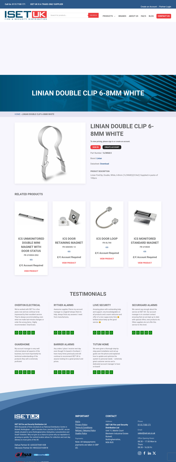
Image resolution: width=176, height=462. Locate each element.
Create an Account (149, 2)
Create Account (112, 89)
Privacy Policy (81, 367)
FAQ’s (143, 10)
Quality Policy (81, 376)
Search (93, 10)
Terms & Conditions (83, 370)
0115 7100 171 (144, 367)
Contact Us (164, 10)
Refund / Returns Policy (85, 373)
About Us (133, 10)
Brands (122, 10)
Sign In (96, 89)
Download (104, 106)
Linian (99, 100)
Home (17, 56)
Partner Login (165, 2)
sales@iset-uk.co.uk (146, 375)
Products (109, 10)
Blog (151, 10)
